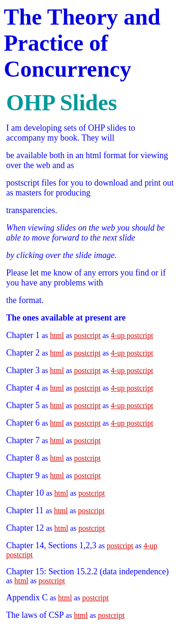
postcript (87, 335)
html (57, 335)
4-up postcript (132, 335)
